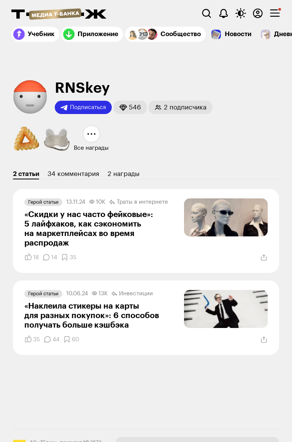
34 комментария (73, 174)
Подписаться (83, 107)
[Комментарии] (50, 257)
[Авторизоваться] (257, 13)
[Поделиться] (264, 257)
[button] (130, 107)
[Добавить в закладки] (68, 257)
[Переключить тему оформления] (240, 13)
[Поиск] (206, 13)
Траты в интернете (138, 202)
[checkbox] (275, 13)
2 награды (124, 174)
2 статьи (26, 174)
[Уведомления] (223, 13)
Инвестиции (132, 294)
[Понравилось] (31, 257)
